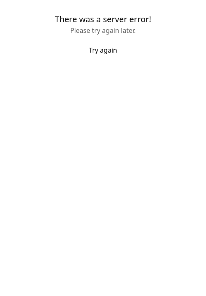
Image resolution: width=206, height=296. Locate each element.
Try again (103, 50)
